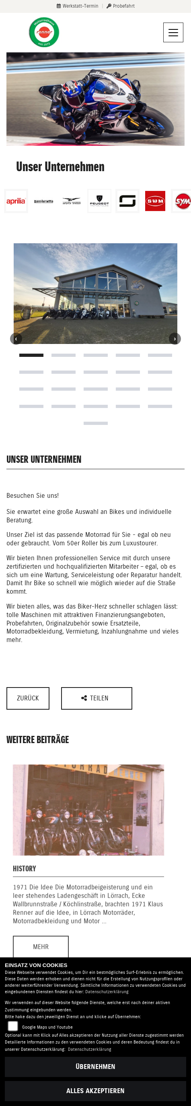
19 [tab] (128, 406)
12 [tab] (63, 389)
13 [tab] (96, 389)
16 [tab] (31, 406)
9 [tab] (128, 372)
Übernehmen (95, 1067)
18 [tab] (96, 406)
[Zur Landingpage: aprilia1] (16, 201)
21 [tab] (96, 423)
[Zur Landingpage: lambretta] (44, 201)
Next (175, 339)
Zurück (28, 698)
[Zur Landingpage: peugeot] (99, 201)
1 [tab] (31, 355)
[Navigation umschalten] (173, 33)
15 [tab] (160, 389)
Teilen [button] (96, 698)
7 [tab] (63, 372)
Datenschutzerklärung (107, 991)
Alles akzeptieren (95, 1091)
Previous (16, 339)
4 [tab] (128, 355)
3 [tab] (96, 355)
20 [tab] (160, 406)
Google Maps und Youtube (47, 1027)
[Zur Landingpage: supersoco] (127, 201)
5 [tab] (160, 355)
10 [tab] (160, 372)
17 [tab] (63, 406)
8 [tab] (96, 372)
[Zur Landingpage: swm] (155, 201)
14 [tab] (128, 389)
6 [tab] (31, 372)
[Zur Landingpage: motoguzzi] (72, 201)
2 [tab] (63, 355)
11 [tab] (31, 389)
